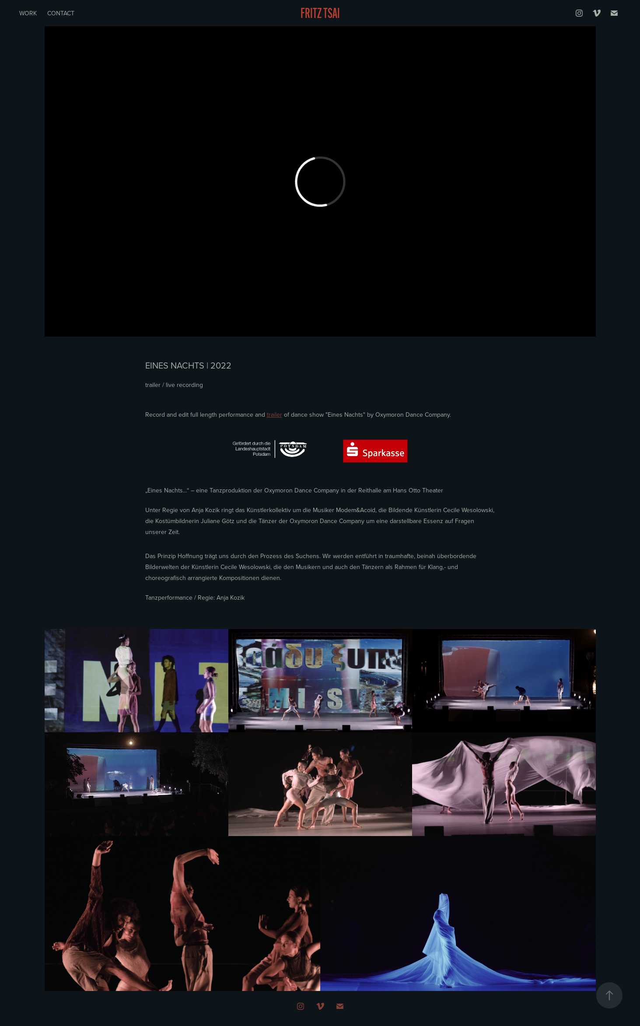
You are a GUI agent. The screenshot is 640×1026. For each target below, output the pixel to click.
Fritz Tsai (320, 12)
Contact (60, 13)
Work (28, 13)
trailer (274, 414)
